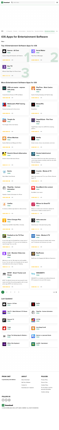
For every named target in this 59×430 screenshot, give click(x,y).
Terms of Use (44, 382)
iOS (2, 31)
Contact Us (24, 385)
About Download (25, 379)
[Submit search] (12, 2)
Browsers (15, 31)
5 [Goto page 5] (18, 292)
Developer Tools (30, 31)
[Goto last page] (55, 292)
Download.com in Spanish (28, 387)
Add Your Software (26, 382)
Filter (3, 41)
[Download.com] (5, 2)
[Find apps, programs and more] (33, 2)
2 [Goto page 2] (6, 292)
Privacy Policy (44, 379)
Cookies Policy (44, 385)
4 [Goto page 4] (14, 292)
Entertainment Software (50, 31)
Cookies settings (45, 392)
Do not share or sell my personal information (46, 388)
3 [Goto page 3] (10, 292)
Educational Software (39, 31)
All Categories (9, 31)
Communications (22, 31)
